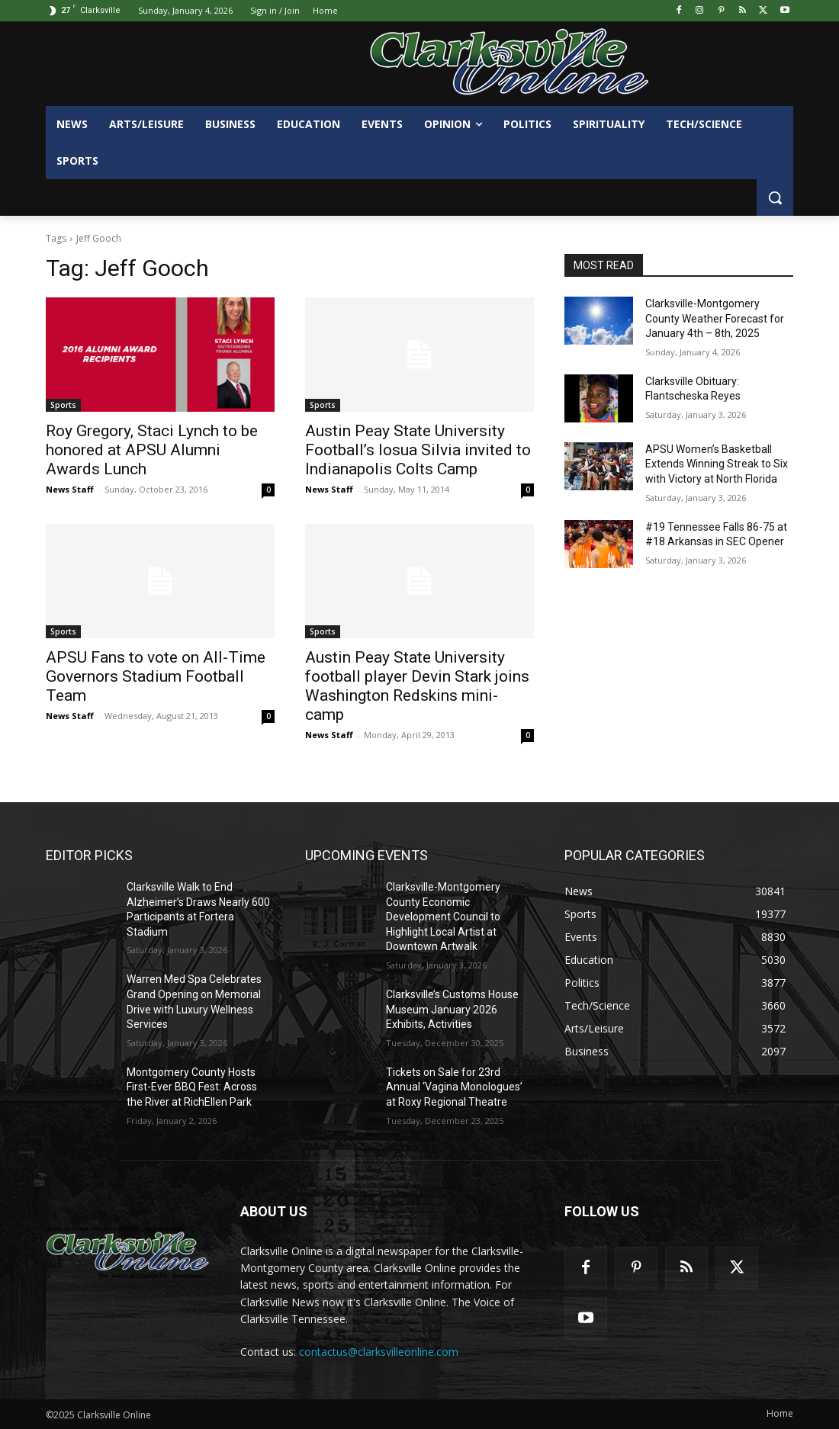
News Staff (70, 489)
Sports (63, 405)
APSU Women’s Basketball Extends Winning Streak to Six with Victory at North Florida (716, 464)
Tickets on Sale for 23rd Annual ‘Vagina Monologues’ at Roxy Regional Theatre (454, 1087)
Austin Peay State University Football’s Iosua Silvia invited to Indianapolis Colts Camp (418, 450)
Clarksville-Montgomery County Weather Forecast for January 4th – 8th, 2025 (714, 318)
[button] (775, 197)
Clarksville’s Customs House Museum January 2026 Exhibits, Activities (452, 1009)
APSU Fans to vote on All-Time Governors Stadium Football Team (155, 676)
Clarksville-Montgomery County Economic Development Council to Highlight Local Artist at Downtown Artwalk (443, 916)
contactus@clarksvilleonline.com (378, 1351)
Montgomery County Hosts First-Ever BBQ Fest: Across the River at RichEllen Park (192, 1087)
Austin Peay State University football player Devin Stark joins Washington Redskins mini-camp (417, 686)
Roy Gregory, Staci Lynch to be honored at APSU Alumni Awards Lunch (152, 450)
